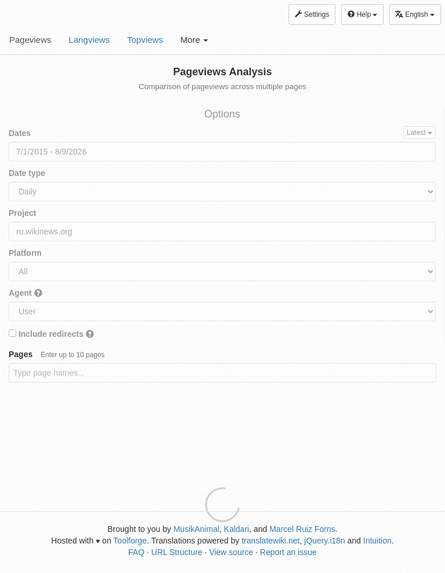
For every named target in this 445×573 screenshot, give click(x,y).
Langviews (89, 40)
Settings (312, 14)
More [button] (194, 40)
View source (231, 552)
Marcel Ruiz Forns (302, 529)
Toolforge (130, 540)
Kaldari (236, 529)
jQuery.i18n (324, 540)
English (415, 14)
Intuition (377, 540)
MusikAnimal (196, 529)
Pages (57, 354)
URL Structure (176, 552)
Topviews (145, 40)
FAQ (136, 552)
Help (362, 14)
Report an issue (288, 552)
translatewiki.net (271, 540)
